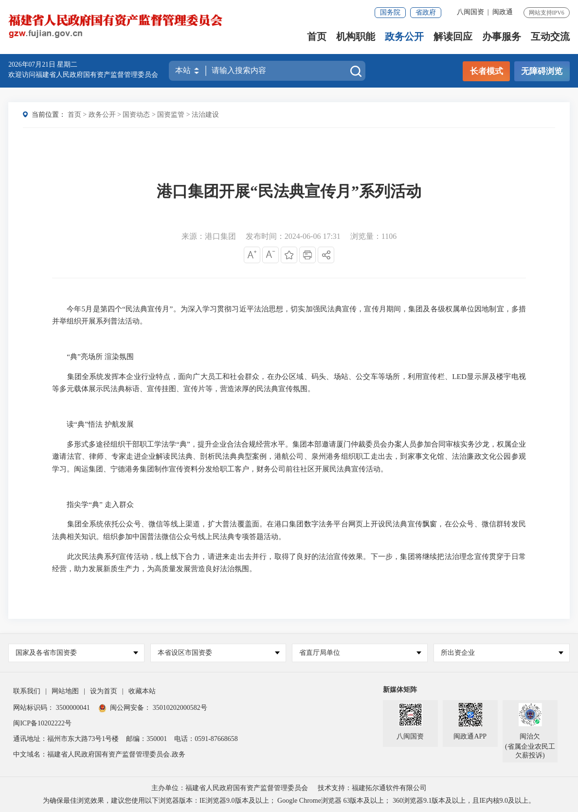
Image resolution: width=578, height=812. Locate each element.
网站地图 (65, 691)
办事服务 (501, 37)
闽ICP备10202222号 (42, 723)
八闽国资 (470, 12)
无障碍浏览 (541, 71)
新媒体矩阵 (400, 689)
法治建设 (205, 114)
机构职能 (355, 37)
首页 (316, 37)
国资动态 (136, 114)
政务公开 (404, 37)
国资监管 (170, 114)
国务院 (390, 12)
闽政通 (502, 12)
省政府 (425, 12)
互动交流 (550, 37)
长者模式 (486, 71)
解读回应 (453, 37)
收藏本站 (142, 691)
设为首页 (103, 691)
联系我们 (26, 691)
